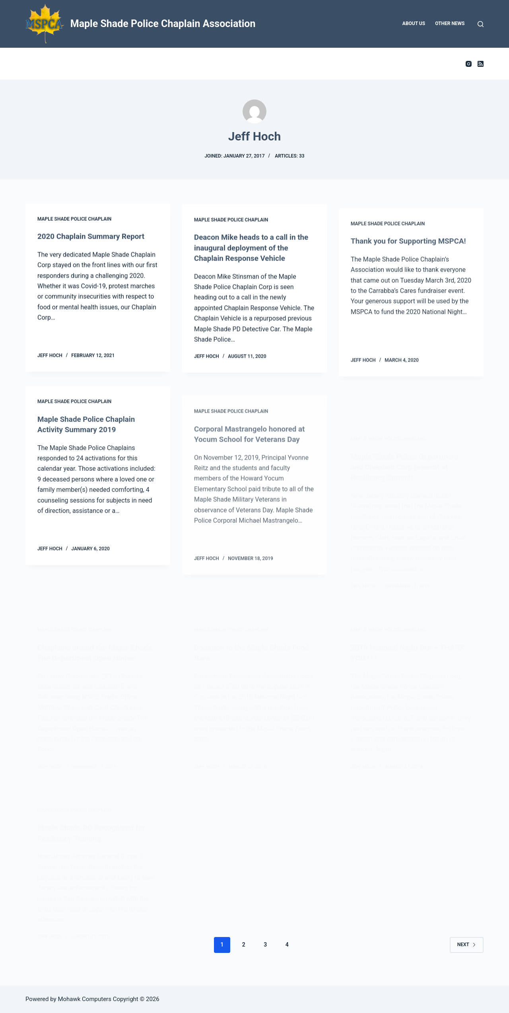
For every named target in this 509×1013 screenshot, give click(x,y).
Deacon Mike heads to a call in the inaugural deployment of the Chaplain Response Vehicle (251, 252)
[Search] (481, 24)
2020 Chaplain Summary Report (94, 237)
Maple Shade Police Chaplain (74, 220)
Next (466, 953)
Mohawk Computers (84, 999)
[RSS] (481, 64)
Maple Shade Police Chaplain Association (163, 23)
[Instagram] (469, 64)
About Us (413, 23)
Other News (449, 23)
